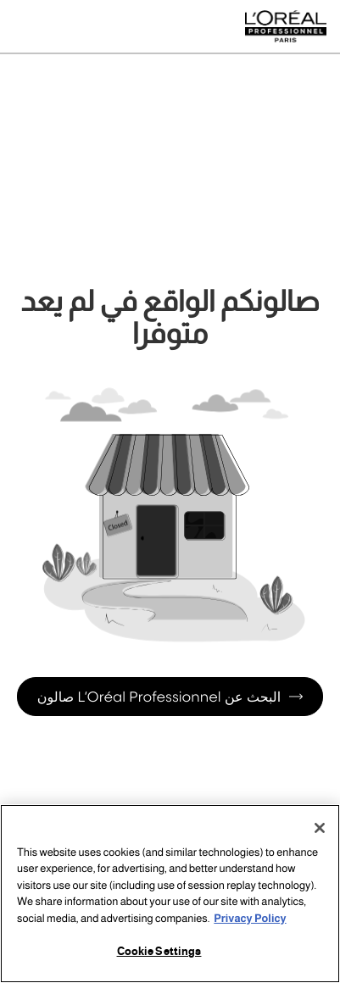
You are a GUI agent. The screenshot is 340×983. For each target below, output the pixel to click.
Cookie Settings (159, 951)
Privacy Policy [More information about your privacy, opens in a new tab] (250, 918)
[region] (170, 893)
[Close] (319, 828)
